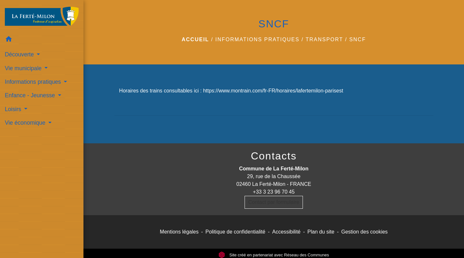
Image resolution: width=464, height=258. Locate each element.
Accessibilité (286, 231)
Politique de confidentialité (235, 231)
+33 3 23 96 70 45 (274, 192)
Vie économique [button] (26, 122)
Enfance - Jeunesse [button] (30, 95)
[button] (42, 40)
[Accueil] (42, 16)
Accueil (195, 39)
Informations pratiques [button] (34, 82)
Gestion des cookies (364, 231)
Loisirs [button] (14, 109)
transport (324, 39)
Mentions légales (179, 231)
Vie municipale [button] (24, 68)
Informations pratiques (257, 39)
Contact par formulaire (273, 202)
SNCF (357, 39)
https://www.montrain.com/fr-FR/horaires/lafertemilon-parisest (273, 90)
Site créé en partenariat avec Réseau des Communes (273, 255)
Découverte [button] (20, 54)
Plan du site (320, 231)
